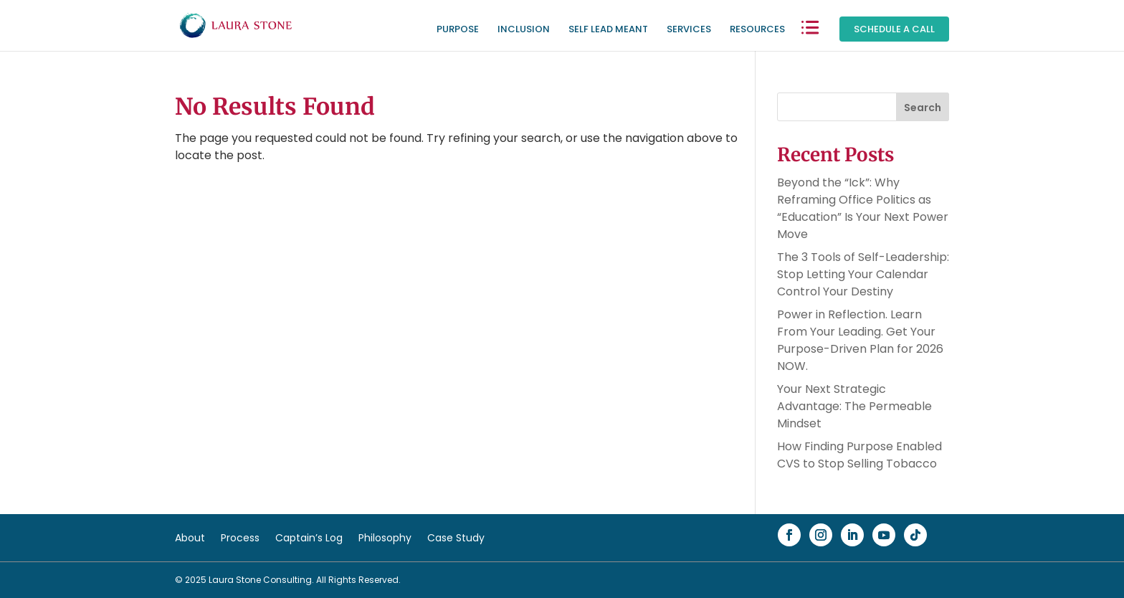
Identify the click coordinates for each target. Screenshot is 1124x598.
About (190, 539)
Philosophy (384, 539)
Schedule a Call (894, 29)
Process (240, 539)
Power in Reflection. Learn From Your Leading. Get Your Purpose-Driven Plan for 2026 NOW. (860, 340)
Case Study (456, 539)
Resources (757, 30)
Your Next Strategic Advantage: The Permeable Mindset (854, 406)
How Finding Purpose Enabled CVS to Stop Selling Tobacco (859, 455)
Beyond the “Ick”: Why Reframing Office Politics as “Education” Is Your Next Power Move (862, 208)
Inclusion (523, 30)
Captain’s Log (309, 539)
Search (922, 107)
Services (689, 30)
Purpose (458, 30)
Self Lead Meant (608, 30)
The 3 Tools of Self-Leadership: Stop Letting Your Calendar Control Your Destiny (863, 274)
